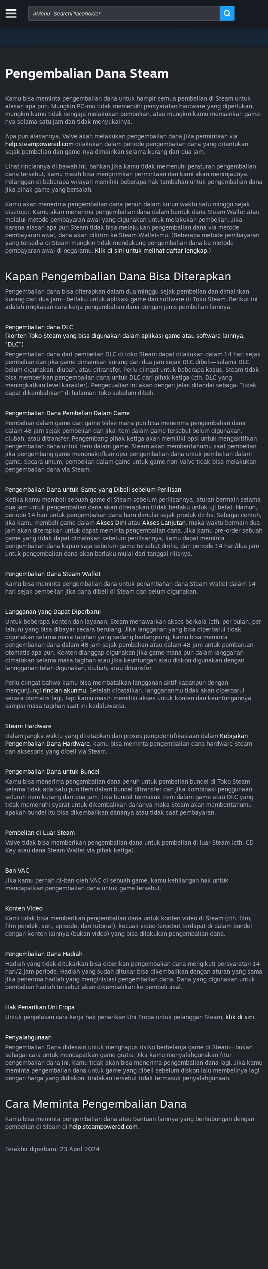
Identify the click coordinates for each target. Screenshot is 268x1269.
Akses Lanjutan (164, 522)
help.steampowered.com (39, 143)
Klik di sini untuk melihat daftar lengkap (151, 250)
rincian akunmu (64, 690)
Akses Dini (111, 522)
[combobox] (124, 13)
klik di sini (239, 1017)
